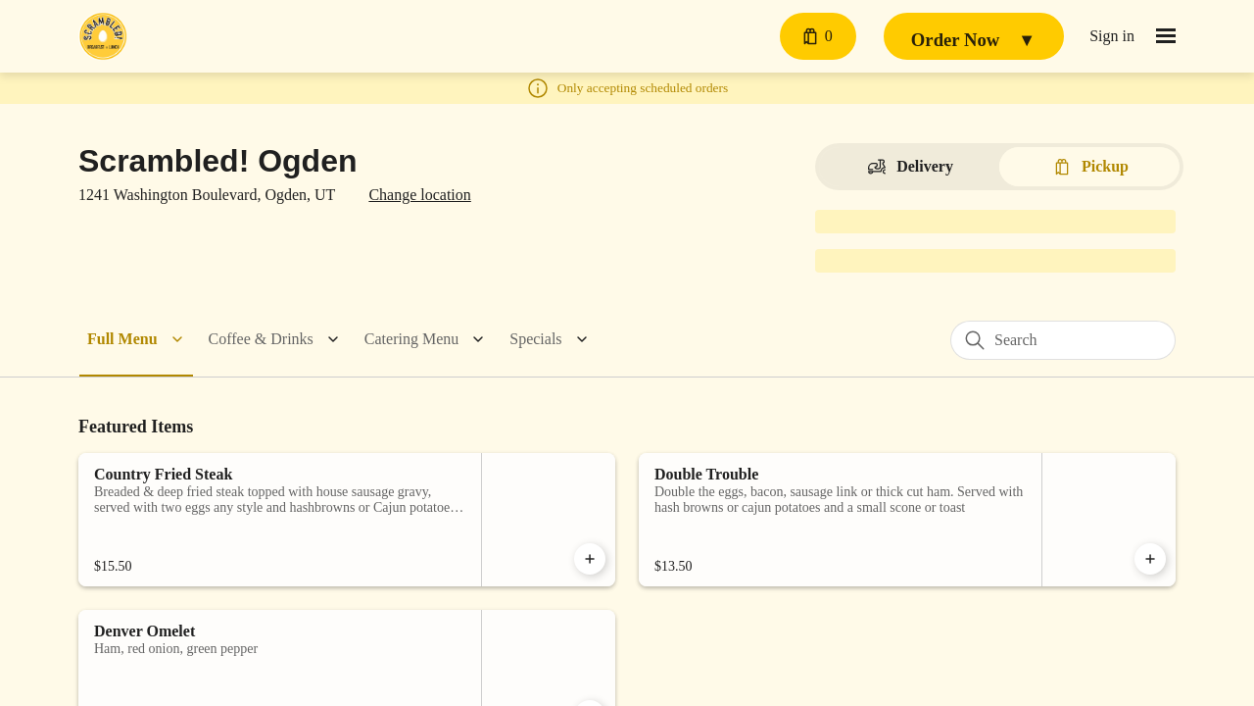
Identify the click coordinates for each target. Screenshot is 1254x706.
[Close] (846, 100)
